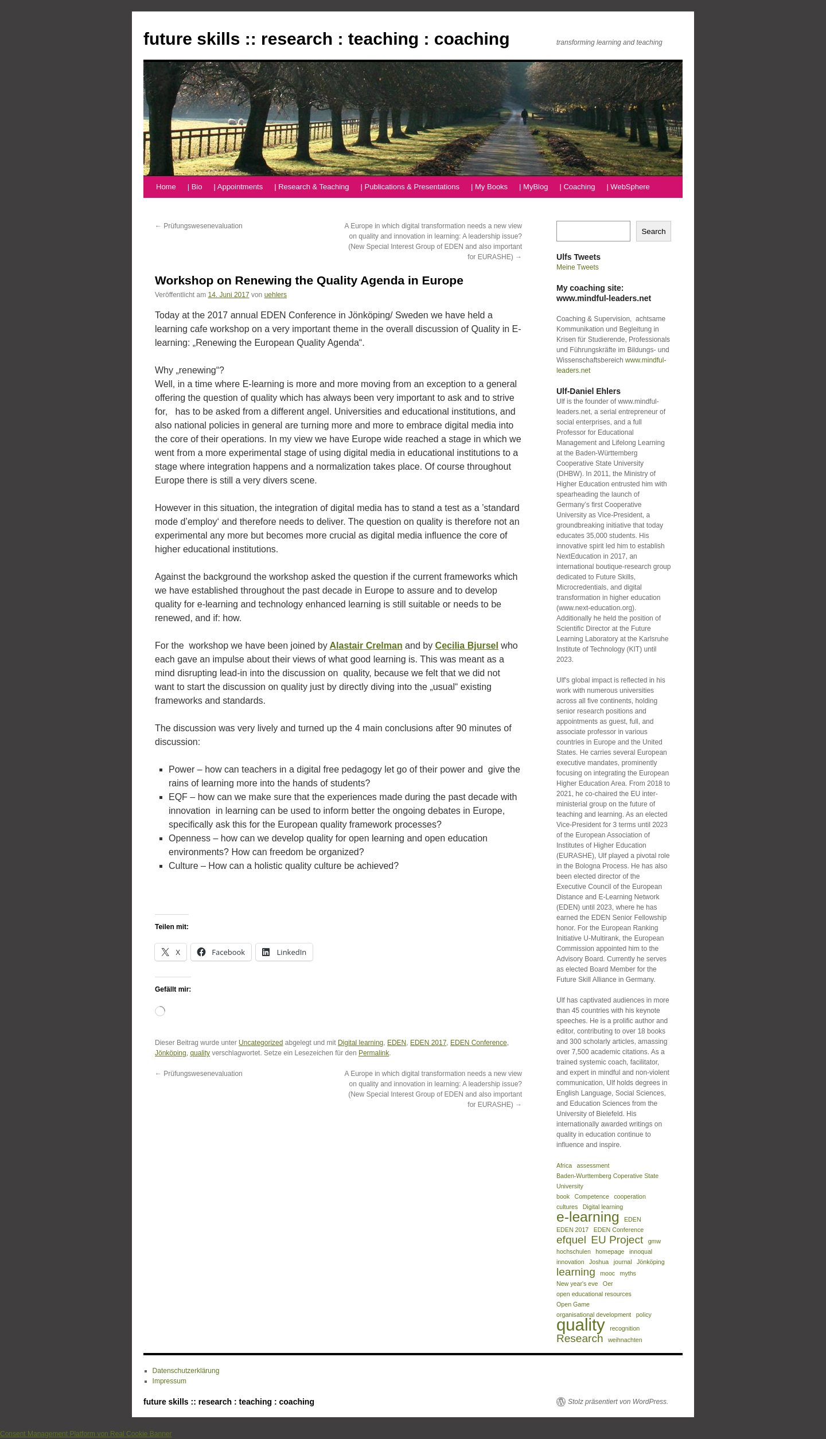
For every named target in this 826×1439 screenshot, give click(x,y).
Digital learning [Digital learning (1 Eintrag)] (603, 1206)
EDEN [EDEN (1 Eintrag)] (632, 1219)
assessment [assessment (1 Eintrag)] (593, 1165)
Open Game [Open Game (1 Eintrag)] (573, 1304)
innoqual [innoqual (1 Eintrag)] (640, 1251)
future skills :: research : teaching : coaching (326, 38)
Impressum (169, 1381)
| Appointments (238, 186)
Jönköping (170, 1053)
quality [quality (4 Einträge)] (580, 1325)
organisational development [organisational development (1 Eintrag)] (593, 1314)
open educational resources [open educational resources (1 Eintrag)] (594, 1293)
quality (200, 1053)
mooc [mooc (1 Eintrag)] (607, 1273)
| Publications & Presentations (410, 186)
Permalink (374, 1053)
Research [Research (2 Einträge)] (579, 1338)
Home (166, 186)
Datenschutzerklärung (186, 1371)
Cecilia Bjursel (466, 645)
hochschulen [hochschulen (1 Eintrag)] (573, 1251)
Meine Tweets (577, 267)
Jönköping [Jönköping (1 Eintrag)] (651, 1261)
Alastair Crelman (365, 645)
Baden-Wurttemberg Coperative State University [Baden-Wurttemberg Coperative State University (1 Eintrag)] (607, 1181)
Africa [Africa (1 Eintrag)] (564, 1165)
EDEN (396, 1043)
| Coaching (577, 186)
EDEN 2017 (428, 1043)
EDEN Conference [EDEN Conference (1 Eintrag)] (619, 1229)
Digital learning (360, 1043)
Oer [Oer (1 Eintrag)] (608, 1283)
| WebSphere (627, 186)
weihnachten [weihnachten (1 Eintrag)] (625, 1339)
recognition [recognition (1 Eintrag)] (625, 1328)
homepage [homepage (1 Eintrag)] (609, 1251)
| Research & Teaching (311, 186)
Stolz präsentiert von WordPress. (618, 1402)
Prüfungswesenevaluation (199, 226)
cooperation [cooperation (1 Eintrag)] (630, 1196)
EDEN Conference (478, 1043)
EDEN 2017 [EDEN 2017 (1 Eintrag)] (572, 1229)
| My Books (489, 186)
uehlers (275, 295)
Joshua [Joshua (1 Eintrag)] (599, 1261)
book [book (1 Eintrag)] (563, 1196)
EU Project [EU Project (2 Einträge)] (617, 1240)
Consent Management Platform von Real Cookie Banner (86, 1434)
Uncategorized (261, 1043)
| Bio (195, 186)
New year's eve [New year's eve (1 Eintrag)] (577, 1283)
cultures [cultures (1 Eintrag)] (567, 1206)
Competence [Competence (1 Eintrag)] (591, 1196)
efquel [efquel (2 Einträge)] (571, 1240)
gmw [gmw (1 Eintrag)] (654, 1241)
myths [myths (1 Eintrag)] (628, 1273)
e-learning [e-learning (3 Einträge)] (588, 1217)
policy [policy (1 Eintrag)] (644, 1314)
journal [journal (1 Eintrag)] (623, 1261)
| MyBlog (533, 186)
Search (653, 231)
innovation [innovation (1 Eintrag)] (570, 1261)
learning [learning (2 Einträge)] (575, 1272)
